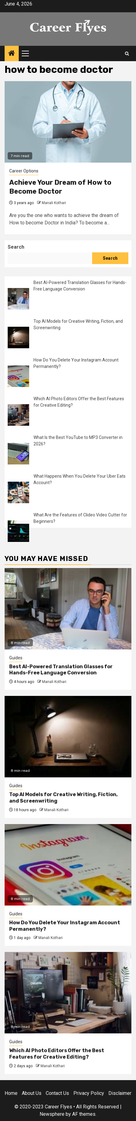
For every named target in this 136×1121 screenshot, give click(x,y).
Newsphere (52, 1114)
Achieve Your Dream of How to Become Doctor (60, 186)
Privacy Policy (88, 1093)
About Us (31, 1093)
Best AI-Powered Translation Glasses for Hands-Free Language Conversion (61, 670)
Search (16, 247)
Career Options (23, 170)
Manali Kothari (54, 203)
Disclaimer (119, 1093)
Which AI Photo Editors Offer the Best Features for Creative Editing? (56, 1054)
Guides (15, 657)
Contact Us (57, 1093)
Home (11, 1093)
